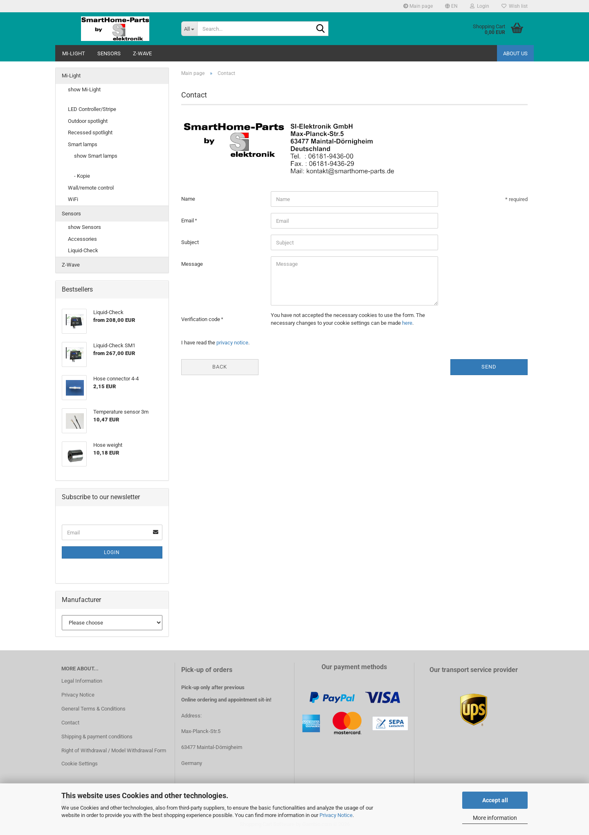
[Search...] (189, 28)
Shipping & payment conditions (97, 736)
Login (112, 552)
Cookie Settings (79, 763)
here (407, 323)
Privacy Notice (336, 815)
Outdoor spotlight (88, 121)
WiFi (73, 199)
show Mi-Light (84, 89)
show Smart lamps (95, 156)
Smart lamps (82, 144)
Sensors (109, 53)
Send (489, 367)
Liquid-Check (83, 250)
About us (515, 53)
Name (188, 199)
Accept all (495, 800)
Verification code (201, 319)
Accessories (82, 239)
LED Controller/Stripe (92, 109)
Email (188, 220)
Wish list (514, 6)
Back (219, 367)
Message (192, 264)
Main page (418, 6)
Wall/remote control (91, 188)
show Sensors (84, 227)
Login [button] (479, 6)
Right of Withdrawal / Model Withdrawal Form (113, 750)
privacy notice (232, 342)
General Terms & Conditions (93, 709)
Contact (70, 723)
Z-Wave (142, 53)
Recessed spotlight (90, 132)
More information (495, 818)
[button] (451, 6)
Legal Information (81, 681)
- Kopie (82, 176)
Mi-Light (73, 53)
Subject (190, 242)
